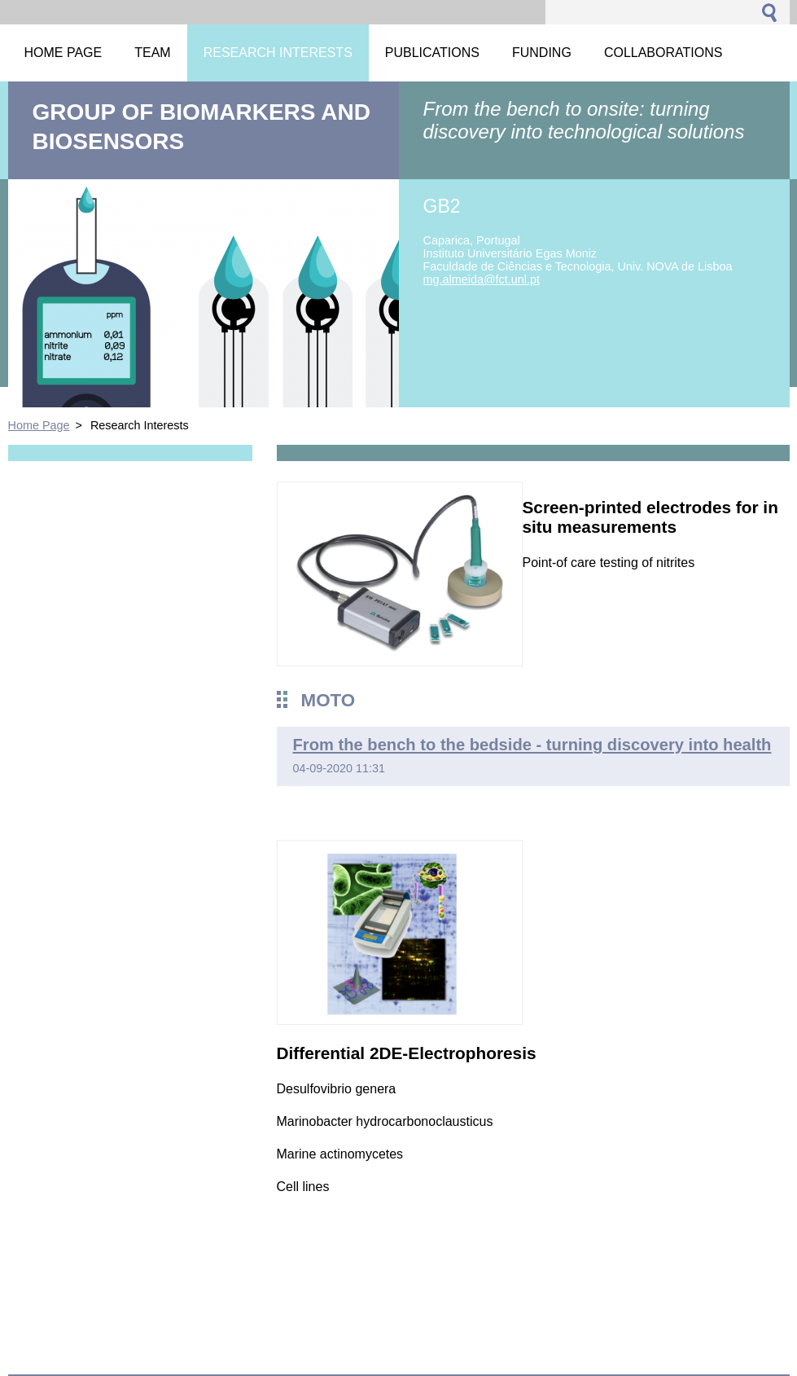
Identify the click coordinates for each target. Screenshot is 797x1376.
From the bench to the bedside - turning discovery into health (532, 745)
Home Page (39, 425)
